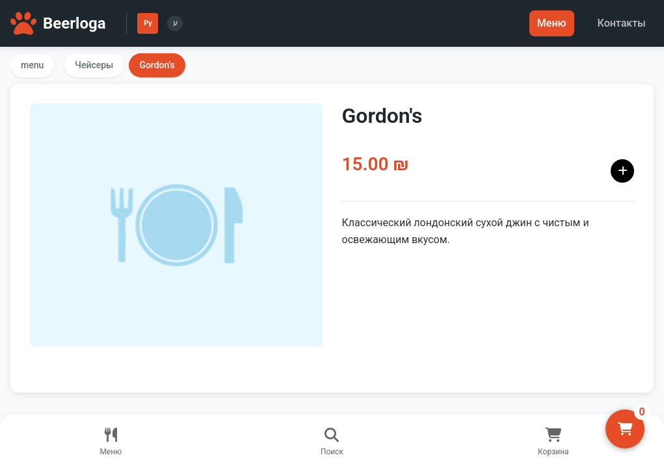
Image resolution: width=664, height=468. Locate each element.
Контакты (622, 23)
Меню (551, 23)
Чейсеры (94, 65)
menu (32, 65)
